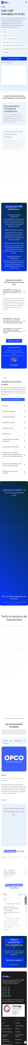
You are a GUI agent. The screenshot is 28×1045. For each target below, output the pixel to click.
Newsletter (18, 1039)
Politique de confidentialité (6, 1040)
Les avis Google (19, 1026)
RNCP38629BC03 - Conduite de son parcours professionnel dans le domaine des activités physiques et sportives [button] (13, 331)
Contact (17, 1042)
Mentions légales (6, 1029)
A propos (17, 1023)
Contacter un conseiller (14, 58)
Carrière (17, 1029)
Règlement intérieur (5, 1035)
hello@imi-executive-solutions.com (15, 999)
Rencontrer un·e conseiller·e (14, 960)
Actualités (18, 1032)
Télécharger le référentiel (14, 341)
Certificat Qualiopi (7, 1032)
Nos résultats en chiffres (19, 1035)
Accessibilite (5, 1026)
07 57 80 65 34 (19, 1001)
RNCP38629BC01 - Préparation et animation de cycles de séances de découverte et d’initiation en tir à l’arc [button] (12, 292)
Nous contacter (14, 365)
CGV (3, 1023)
